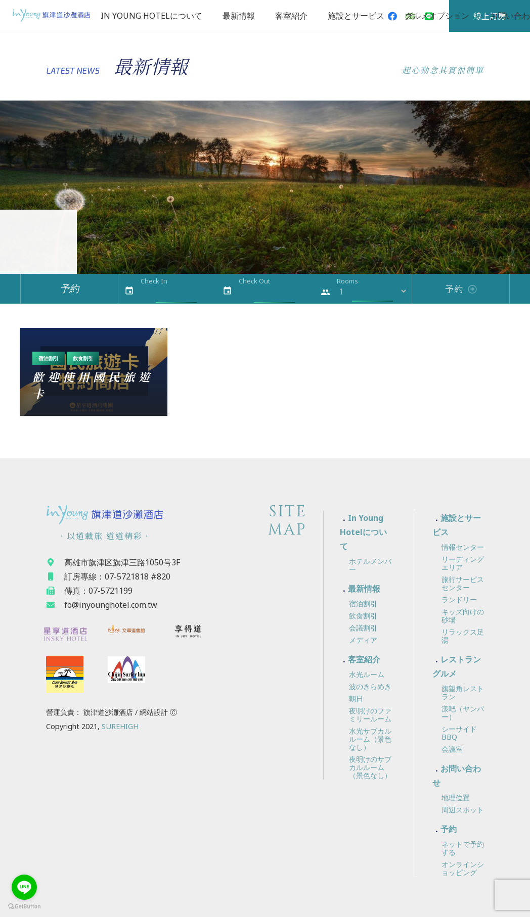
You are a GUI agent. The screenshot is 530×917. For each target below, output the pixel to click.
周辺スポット (462, 809)
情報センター (462, 547)
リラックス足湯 (462, 636)
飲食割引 (83, 358)
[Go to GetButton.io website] (24, 906)
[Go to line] (24, 887)
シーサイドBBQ (459, 733)
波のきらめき (370, 686)
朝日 (356, 698)
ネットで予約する (462, 848)
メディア (363, 640)
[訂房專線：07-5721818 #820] (55, 576)
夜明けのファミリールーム (370, 714)
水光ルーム (366, 674)
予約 (448, 829)
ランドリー (459, 599)
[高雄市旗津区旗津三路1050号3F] (55, 562)
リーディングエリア (462, 563)
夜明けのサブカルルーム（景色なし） (370, 767)
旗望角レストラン (462, 692)
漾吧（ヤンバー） (462, 712)
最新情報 (364, 588)
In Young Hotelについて (363, 532)
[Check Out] (274, 291)
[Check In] (176, 291)
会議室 (452, 749)
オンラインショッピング (462, 868)
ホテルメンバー (370, 565)
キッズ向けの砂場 (462, 615)
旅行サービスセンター (462, 583)
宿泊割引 (48, 358)
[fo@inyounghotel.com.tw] (55, 605)
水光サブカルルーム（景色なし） (370, 739)
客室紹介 (364, 659)
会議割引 (363, 628)
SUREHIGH (120, 726)
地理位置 (455, 797)
